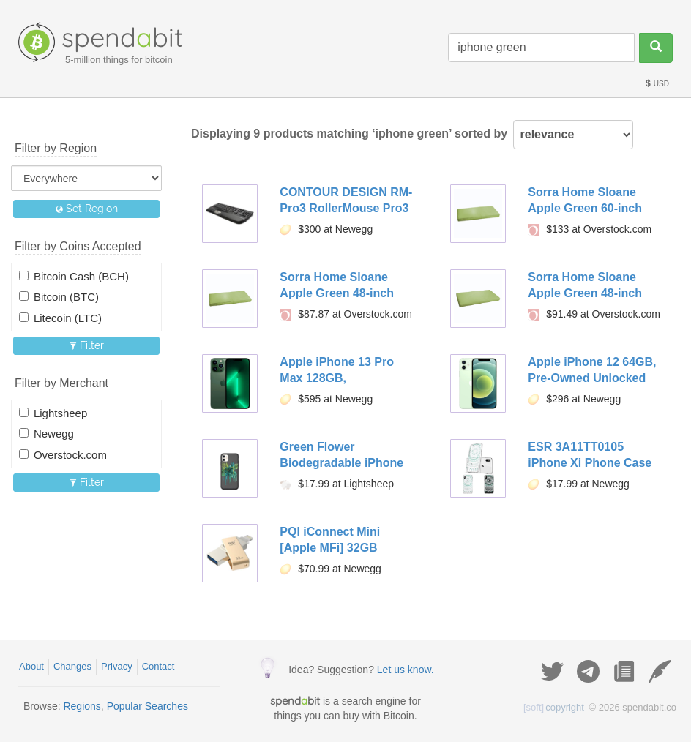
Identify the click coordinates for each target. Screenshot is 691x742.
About (31, 666)
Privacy (116, 666)
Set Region (87, 208)
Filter (87, 345)
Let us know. (405, 669)
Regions (81, 706)
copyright (553, 707)
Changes (72, 666)
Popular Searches (147, 706)
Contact (158, 666)
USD (656, 84)
